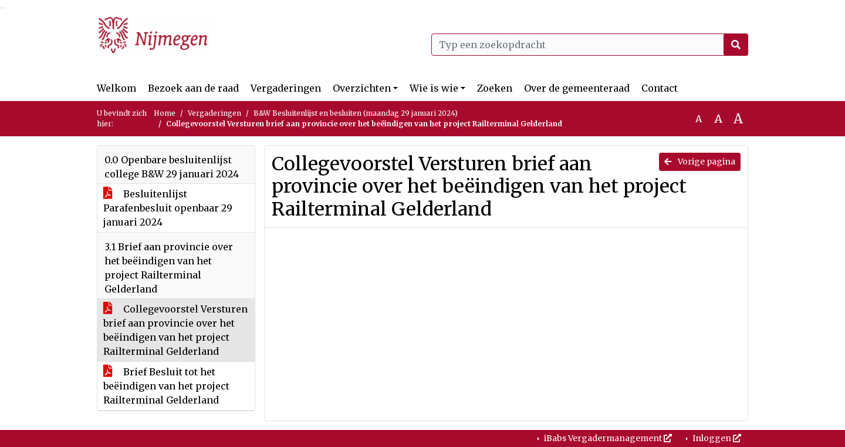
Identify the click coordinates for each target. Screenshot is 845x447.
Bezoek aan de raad (193, 88)
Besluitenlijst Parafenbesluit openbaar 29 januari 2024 (167, 208)
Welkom (116, 88)
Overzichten (362, 88)
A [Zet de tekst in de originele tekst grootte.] (698, 119)
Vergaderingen (286, 88)
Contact (659, 88)
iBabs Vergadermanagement (607, 438)
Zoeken (494, 88)
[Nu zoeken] (736, 44)
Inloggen (716, 438)
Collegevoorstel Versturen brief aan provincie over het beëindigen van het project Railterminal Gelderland (175, 330)
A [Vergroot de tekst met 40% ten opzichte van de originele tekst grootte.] (738, 119)
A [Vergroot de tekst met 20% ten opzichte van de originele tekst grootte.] (718, 119)
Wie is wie (434, 88)
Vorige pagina (699, 161)
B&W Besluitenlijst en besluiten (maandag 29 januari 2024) (356, 113)
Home (164, 113)
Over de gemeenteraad (577, 88)
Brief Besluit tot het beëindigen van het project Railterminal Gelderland (166, 386)
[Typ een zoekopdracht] (589, 44)
